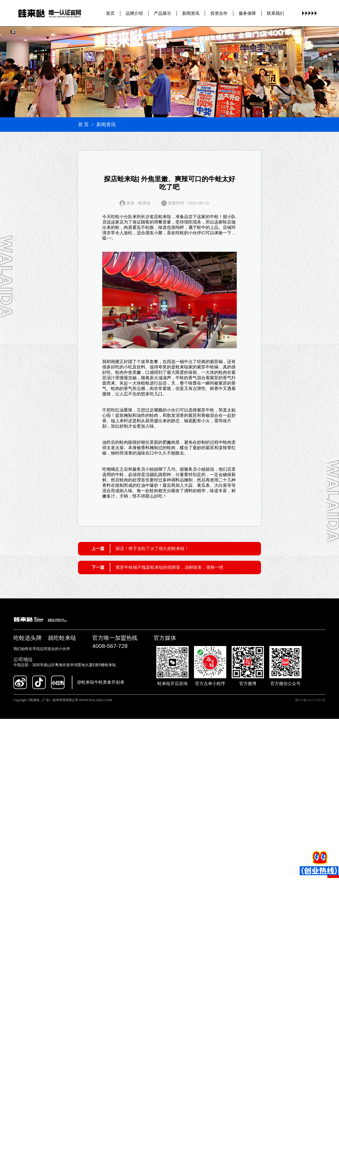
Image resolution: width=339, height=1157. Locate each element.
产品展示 (162, 13)
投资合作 (219, 13)
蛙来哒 (164, 216)
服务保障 (247, 13)
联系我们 (275, 13)
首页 (110, 13)
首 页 (83, 124)
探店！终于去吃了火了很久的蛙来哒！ (152, 548)
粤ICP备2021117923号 (310, 700)
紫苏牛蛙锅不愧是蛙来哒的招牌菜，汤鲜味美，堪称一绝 (169, 567)
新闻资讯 (190, 13)
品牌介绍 (134, 13)
